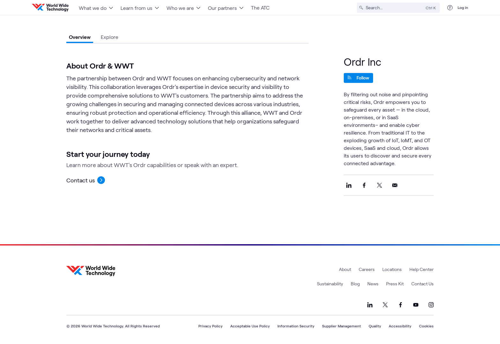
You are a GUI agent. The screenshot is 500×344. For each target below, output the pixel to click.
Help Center (421, 269)
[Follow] (358, 78)
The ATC (260, 7)
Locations (392, 269)
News (373, 283)
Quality (375, 326)
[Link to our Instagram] (431, 304)
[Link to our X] (385, 304)
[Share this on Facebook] (364, 185)
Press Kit (395, 283)
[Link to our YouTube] (415, 304)
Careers (367, 269)
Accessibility (400, 326)
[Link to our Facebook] (400, 304)
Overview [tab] (80, 37)
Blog (355, 283)
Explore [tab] (109, 37)
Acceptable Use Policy (250, 326)
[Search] (394, 7)
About (345, 269)
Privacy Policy (210, 326)
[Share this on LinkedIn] (348, 185)
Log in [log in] (463, 7)
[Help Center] (449, 7)
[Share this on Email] (394, 185)
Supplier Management (341, 326)
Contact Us (422, 283)
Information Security (295, 326)
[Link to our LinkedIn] (369, 304)
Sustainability (330, 283)
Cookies (426, 326)
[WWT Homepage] (50, 7)
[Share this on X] (379, 185)
